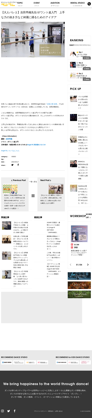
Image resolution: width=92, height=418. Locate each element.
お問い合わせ (59, 411)
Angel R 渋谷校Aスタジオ (36, 145)
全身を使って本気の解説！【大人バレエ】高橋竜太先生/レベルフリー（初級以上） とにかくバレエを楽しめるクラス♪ (20, 242)
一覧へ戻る (33, 189)
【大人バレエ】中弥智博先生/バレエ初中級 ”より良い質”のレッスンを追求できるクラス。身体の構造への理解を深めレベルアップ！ (20, 279)
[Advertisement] (24, 307)
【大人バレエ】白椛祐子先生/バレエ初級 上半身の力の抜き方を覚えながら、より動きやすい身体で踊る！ (20, 227)
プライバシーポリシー (40, 411)
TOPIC (20, 4)
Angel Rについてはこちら (10, 151)
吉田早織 (9, 139)
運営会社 (50, 411)
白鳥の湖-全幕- (52, 104)
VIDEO (13, 156)
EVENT (37, 4)
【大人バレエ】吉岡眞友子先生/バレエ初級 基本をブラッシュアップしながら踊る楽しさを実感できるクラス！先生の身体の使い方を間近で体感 (20, 260)
